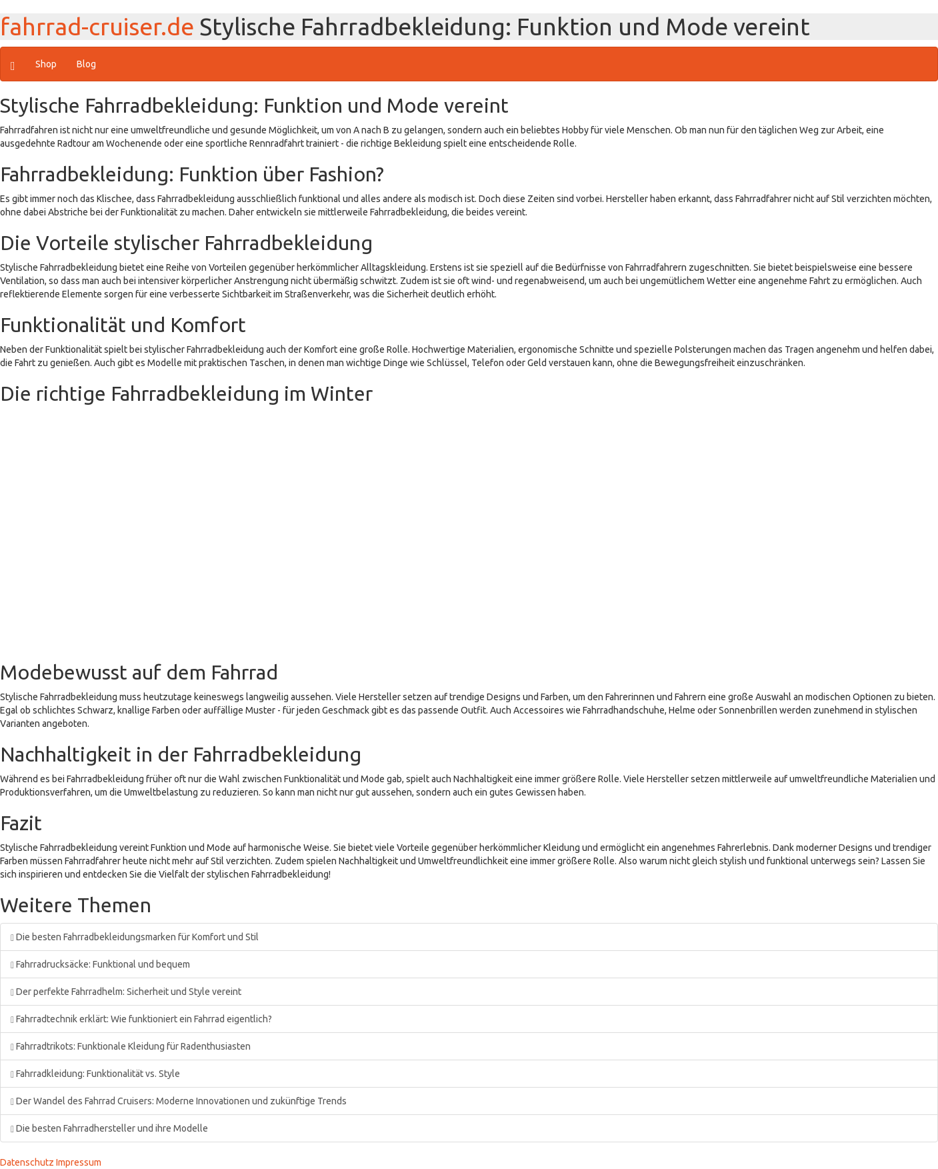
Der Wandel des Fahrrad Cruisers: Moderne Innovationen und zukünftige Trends (179, 1101)
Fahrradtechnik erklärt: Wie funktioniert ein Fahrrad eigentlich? (141, 1019)
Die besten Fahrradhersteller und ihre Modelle (109, 1128)
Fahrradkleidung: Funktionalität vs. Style (95, 1073)
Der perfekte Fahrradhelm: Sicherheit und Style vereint (126, 991)
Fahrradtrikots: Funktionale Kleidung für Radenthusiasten (131, 1046)
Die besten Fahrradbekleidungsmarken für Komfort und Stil (135, 937)
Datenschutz (27, 1162)
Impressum (78, 1162)
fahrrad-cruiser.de (97, 26)
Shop (46, 64)
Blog (86, 64)
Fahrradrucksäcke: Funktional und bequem (100, 964)
